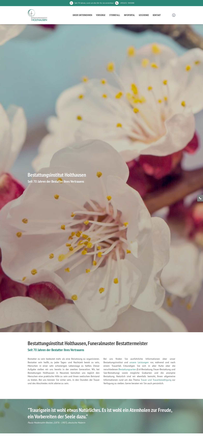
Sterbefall (114, 15)
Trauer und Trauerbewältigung (156, 379)
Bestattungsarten (127, 369)
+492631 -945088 (127, 3)
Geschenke (144, 15)
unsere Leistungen (139, 362)
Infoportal (129, 15)
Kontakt (157, 15)
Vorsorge (100, 15)
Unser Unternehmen (82, 15)
